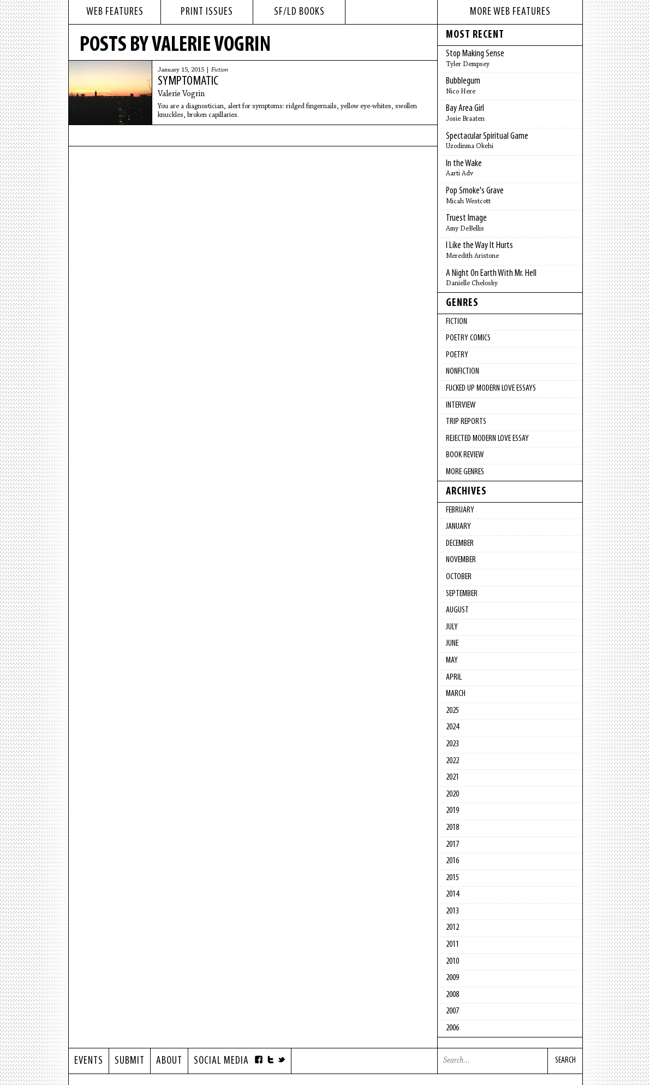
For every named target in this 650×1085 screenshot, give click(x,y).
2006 (452, 1028)
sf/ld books (299, 12)
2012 (452, 927)
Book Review (465, 455)
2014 (452, 894)
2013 (452, 911)
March (456, 693)
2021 (452, 777)
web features (115, 12)
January (458, 526)
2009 (452, 978)
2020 (452, 794)
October (459, 577)
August (457, 610)
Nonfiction (462, 371)
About (169, 1060)
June (452, 643)
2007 (452, 1011)
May (452, 660)
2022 (452, 761)
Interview (460, 405)
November (461, 560)
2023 (452, 744)
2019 (452, 810)
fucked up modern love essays (491, 388)
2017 (452, 844)
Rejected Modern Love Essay (487, 438)
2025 (452, 710)
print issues (207, 12)
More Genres (465, 472)
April (454, 677)
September (462, 593)
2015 (452, 878)
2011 (452, 944)
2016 (452, 861)
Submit (130, 1060)
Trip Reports (466, 421)
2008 (452, 994)
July (452, 627)
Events (88, 1060)
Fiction (219, 70)
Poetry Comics (468, 338)
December (460, 543)
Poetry (457, 355)
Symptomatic (188, 81)
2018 (452, 827)
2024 (452, 727)
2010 (452, 961)
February (460, 510)
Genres (462, 303)
